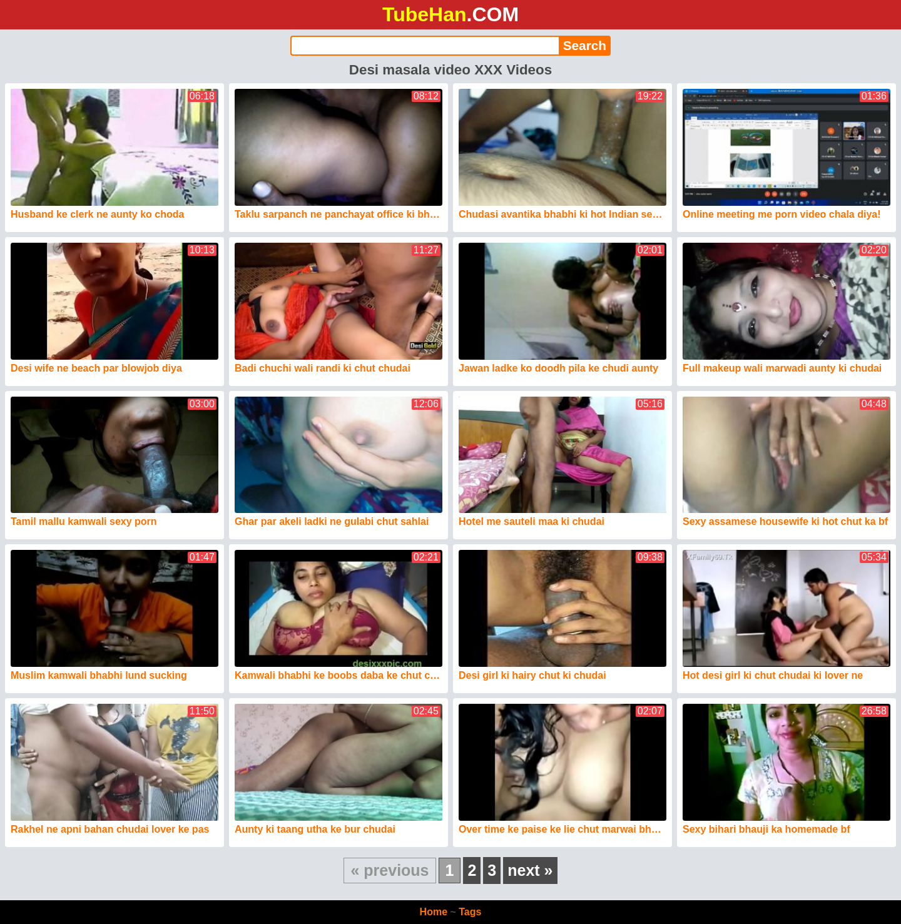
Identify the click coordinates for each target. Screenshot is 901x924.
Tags (470, 911)
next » (529, 870)
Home (433, 911)
